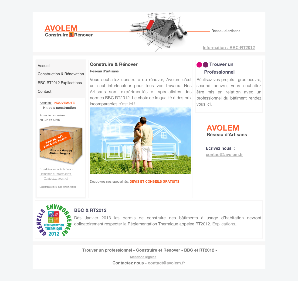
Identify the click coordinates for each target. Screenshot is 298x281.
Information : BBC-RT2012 (229, 47)
